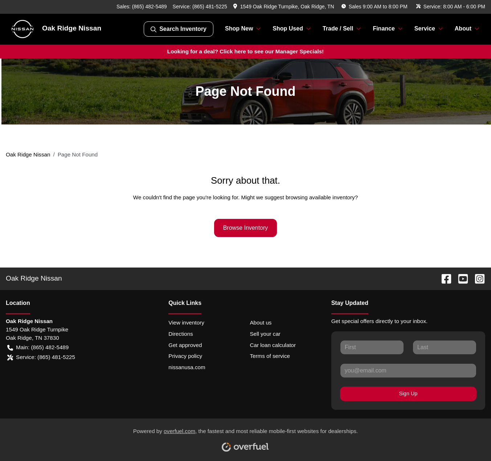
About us (260, 322)
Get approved (185, 345)
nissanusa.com (186, 367)
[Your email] (408, 370)
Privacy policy (185, 356)
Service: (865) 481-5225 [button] (41, 357)
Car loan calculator (273, 345)
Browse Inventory (245, 228)
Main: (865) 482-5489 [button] (38, 347)
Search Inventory (178, 29)
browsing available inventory (320, 197)
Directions (180, 334)
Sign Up (408, 393)
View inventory (186, 322)
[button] (284, 6)
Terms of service (270, 356)
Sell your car (265, 334)
